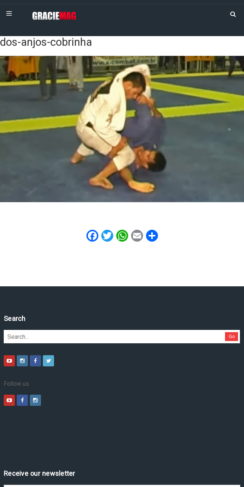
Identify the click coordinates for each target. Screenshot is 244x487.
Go (74, 336)
